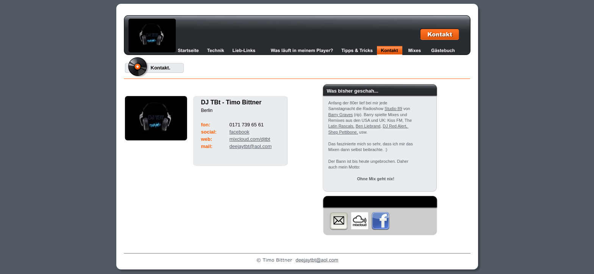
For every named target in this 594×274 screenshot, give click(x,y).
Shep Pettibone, (343, 132)
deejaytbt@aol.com (251, 146)
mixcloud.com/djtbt (250, 139)
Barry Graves (340, 114)
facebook (240, 132)
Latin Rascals (340, 126)
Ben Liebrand (368, 126)
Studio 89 (393, 108)
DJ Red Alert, (395, 126)
